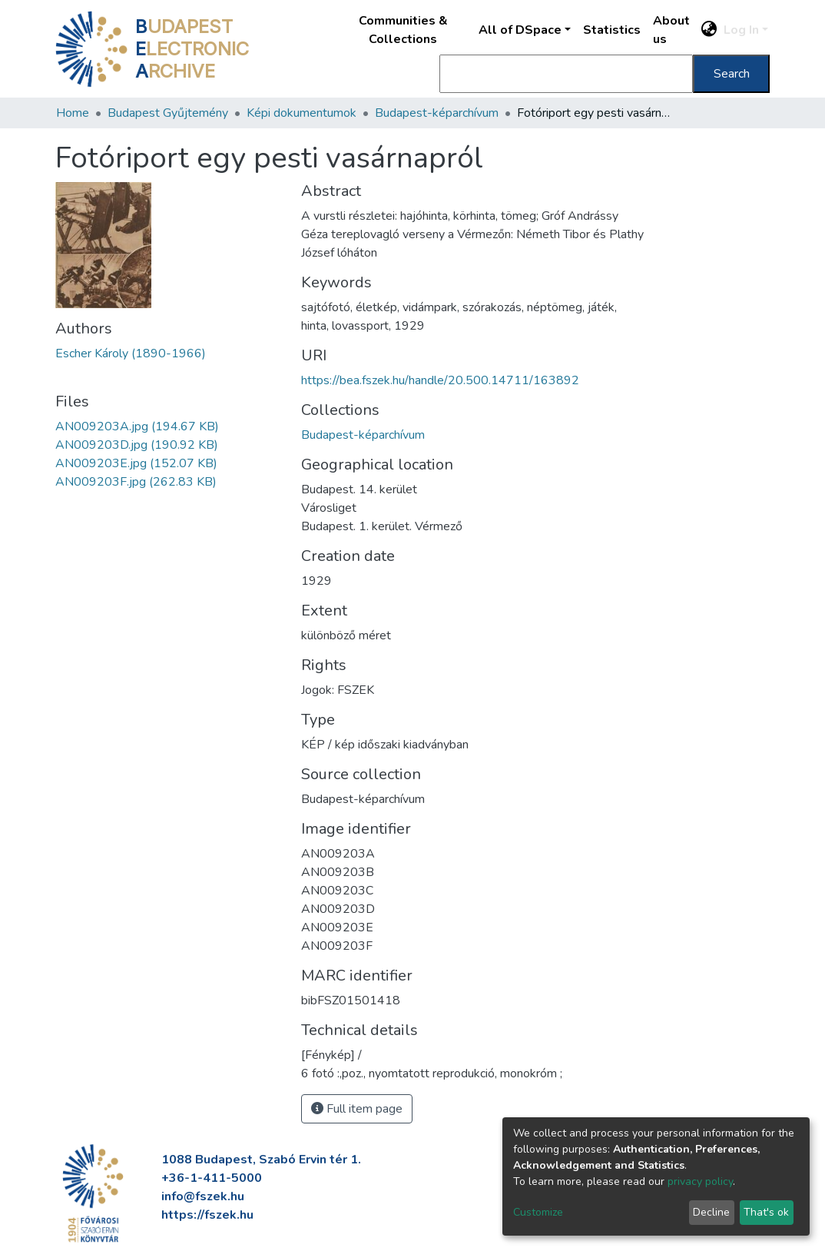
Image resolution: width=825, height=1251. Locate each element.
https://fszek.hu (207, 1214)
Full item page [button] (357, 1108)
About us (671, 30)
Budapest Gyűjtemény (168, 113)
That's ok (766, 1212)
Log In (741, 30)
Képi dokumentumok (301, 113)
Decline (711, 1212)
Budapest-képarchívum (437, 113)
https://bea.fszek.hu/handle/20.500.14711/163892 (440, 380)
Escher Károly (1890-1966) (130, 353)
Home (72, 113)
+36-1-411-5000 (211, 1178)
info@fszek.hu (202, 1196)
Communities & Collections (403, 30)
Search (732, 73)
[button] (709, 30)
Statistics (612, 30)
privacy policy (700, 1181)
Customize (538, 1212)
